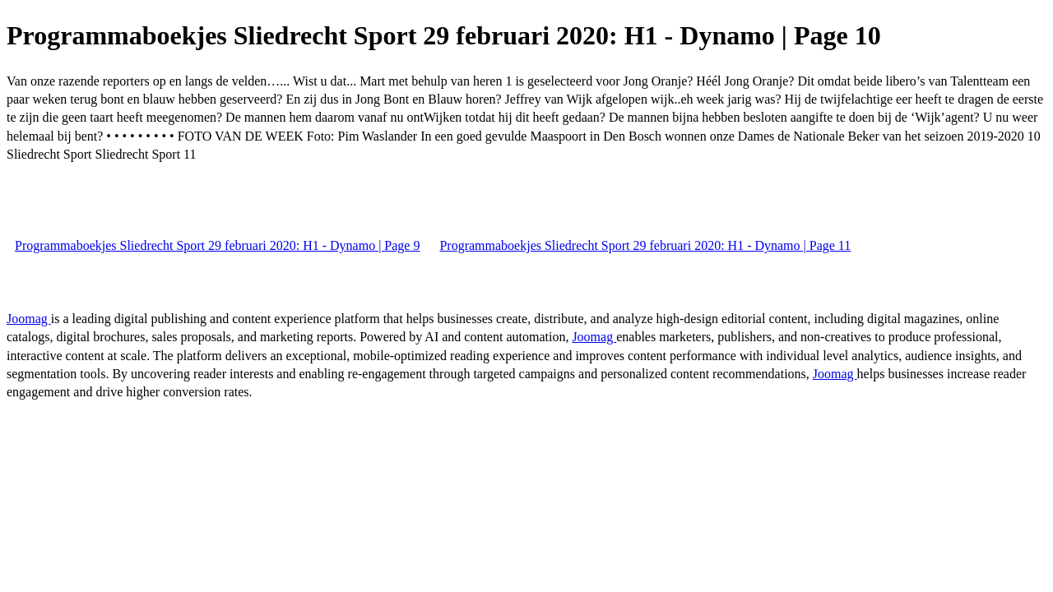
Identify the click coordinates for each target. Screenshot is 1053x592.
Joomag (29, 319)
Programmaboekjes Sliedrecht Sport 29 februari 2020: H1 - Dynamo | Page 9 (217, 245)
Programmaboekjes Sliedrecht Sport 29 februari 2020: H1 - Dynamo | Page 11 (645, 245)
